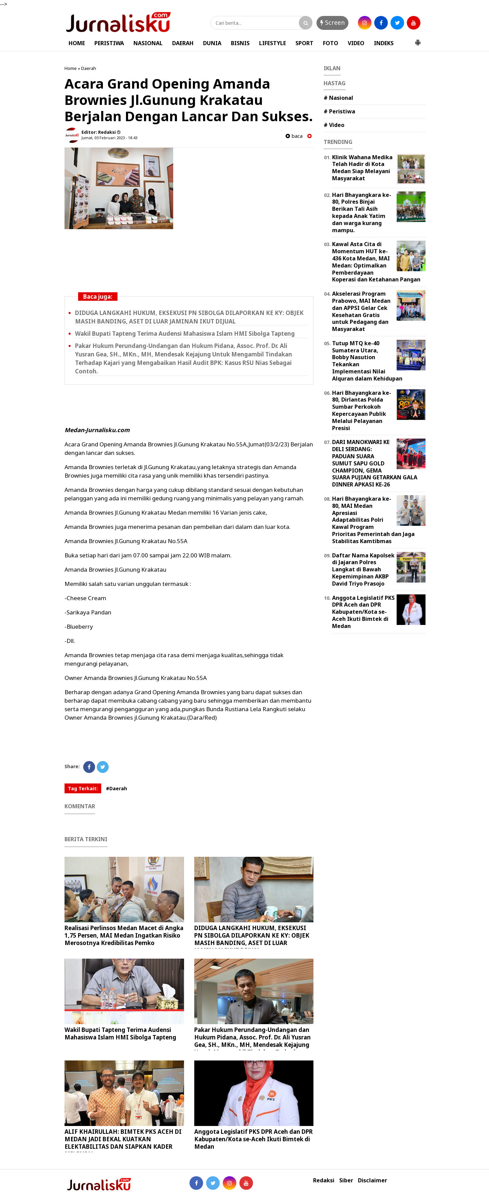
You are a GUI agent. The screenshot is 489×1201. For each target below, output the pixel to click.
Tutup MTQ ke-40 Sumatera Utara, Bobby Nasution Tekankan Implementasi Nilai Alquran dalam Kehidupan (367, 360)
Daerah (88, 68)
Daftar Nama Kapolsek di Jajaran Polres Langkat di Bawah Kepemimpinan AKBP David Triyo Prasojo (363, 569)
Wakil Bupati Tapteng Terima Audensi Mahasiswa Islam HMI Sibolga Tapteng (185, 333)
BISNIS (240, 43)
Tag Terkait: (83, 788)
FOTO (330, 43)
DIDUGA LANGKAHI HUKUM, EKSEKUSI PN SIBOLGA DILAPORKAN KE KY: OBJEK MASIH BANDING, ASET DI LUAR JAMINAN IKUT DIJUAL (189, 317)
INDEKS (384, 43)
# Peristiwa (339, 111)
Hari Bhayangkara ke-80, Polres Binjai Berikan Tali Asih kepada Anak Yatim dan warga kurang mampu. (361, 212)
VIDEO (356, 43)
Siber (346, 1180)
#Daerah (116, 788)
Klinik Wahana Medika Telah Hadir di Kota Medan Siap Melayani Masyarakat (362, 167)
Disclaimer (372, 1180)
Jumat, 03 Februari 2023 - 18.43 (109, 137)
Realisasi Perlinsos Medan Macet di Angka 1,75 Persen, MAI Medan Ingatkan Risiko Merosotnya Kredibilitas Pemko (124, 935)
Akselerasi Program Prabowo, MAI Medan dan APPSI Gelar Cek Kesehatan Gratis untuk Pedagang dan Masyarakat (361, 311)
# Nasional (338, 97)
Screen (332, 22)
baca (294, 136)
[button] (417, 39)
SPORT (304, 43)
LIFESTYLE (272, 43)
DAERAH (183, 43)
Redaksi (323, 1180)
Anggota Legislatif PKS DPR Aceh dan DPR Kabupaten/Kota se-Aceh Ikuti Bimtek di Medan (253, 1139)
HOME (77, 43)
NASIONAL (148, 43)
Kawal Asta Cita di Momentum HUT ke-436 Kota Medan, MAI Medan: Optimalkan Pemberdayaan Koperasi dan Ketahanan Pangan (376, 261)
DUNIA (212, 43)
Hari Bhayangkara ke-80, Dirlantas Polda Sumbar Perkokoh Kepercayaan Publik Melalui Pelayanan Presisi (361, 410)
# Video (334, 125)
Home (71, 68)
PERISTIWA (109, 43)
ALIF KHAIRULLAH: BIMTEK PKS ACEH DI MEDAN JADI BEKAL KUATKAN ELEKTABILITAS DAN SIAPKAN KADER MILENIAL (123, 1143)
